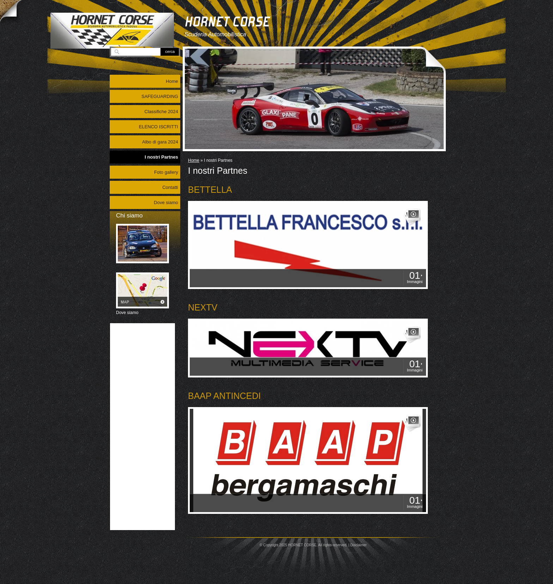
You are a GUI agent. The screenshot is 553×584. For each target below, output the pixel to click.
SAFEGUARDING (159, 96)
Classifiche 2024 (161, 111)
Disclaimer (358, 545)
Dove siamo (166, 202)
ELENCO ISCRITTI (158, 126)
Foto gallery (166, 172)
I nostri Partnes (161, 157)
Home (193, 160)
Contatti (170, 187)
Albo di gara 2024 (160, 142)
